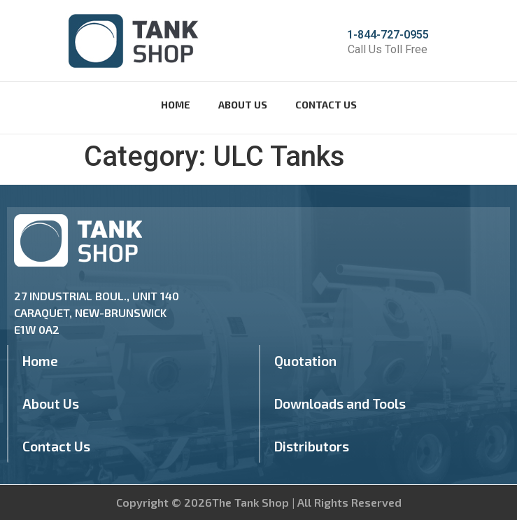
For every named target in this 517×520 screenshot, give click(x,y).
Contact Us (326, 105)
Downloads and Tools (340, 403)
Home (175, 105)
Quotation (305, 361)
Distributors (311, 446)
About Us (242, 105)
